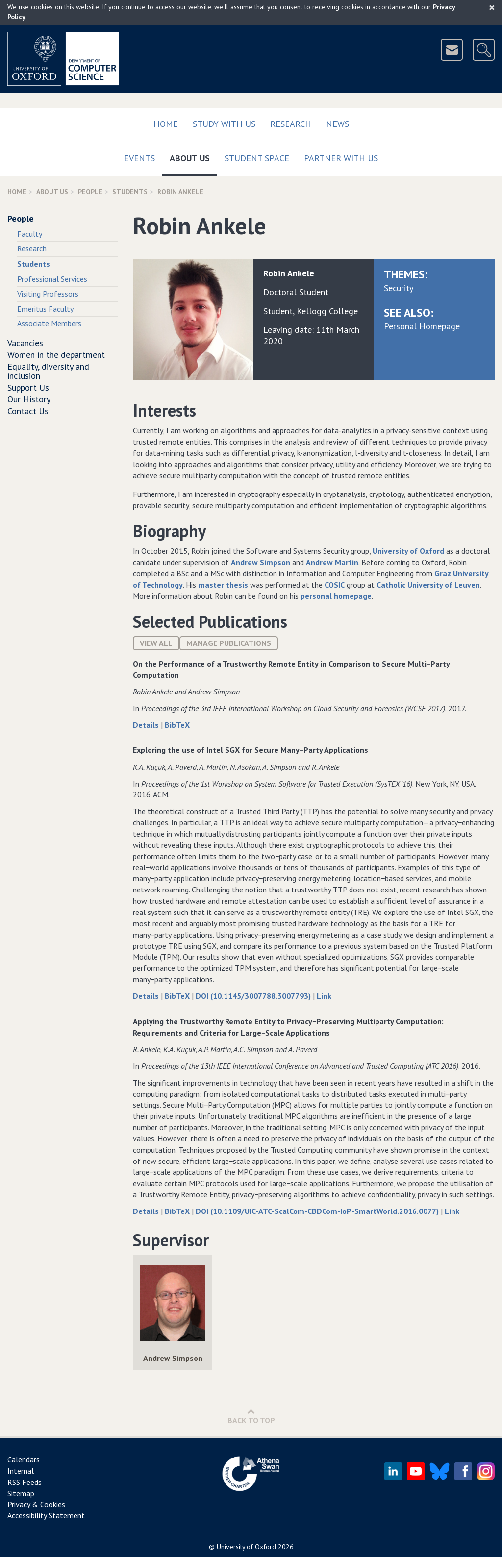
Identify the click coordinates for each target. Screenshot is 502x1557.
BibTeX (177, 725)
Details (147, 725)
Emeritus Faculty (45, 309)
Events (139, 158)
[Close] (492, 7)
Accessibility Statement (46, 1515)
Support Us (28, 387)
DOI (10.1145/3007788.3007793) (254, 996)
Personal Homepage (422, 326)
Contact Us (28, 411)
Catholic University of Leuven (428, 585)
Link (324, 996)
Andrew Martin (332, 562)
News (337, 123)
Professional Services (52, 279)
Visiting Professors (47, 293)
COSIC (335, 585)
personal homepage (336, 596)
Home (165, 123)
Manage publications (228, 643)
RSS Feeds (24, 1482)
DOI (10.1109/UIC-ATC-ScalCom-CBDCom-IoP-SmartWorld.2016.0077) (318, 1211)
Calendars (23, 1459)
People (90, 191)
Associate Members (49, 323)
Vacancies (25, 342)
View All (156, 643)
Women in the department (56, 354)
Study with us (224, 123)
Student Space (257, 158)
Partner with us (341, 158)
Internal (20, 1471)
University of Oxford (408, 551)
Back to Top (251, 1416)
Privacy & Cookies (36, 1504)
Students (130, 191)
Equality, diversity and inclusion (48, 371)
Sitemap (20, 1493)
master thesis (223, 585)
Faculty (29, 234)
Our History (28, 399)
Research (290, 123)
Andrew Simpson (260, 562)
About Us (193, 156)
